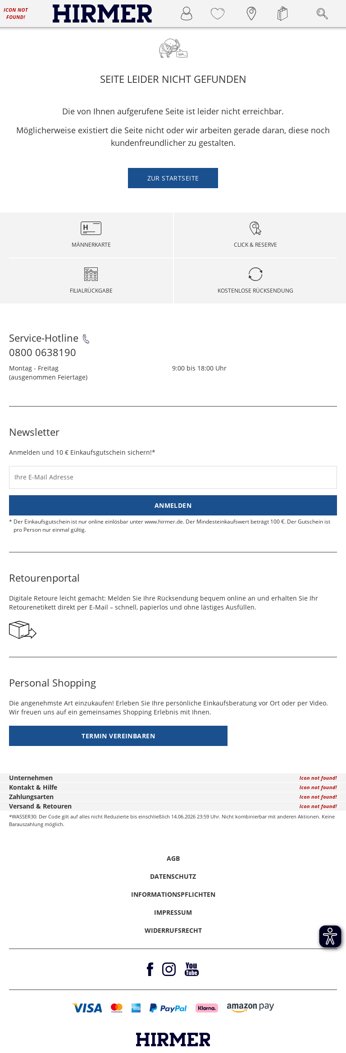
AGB (173, 858)
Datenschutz (173, 876)
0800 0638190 (42, 352)
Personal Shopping (52, 682)
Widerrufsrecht (173, 930)
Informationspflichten (173, 894)
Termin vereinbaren (118, 736)
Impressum (173, 912)
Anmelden (173, 505)
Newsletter (34, 431)
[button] (87, 1007)
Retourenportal (44, 577)
